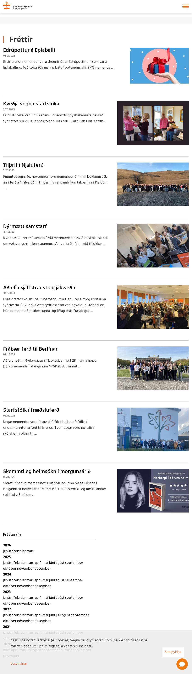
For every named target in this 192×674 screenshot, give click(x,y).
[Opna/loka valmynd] (185, 6)
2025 (7, 557)
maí (46, 563)
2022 (7, 609)
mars (30, 551)
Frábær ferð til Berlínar (30, 349)
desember (42, 569)
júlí (59, 615)
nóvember (25, 569)
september (74, 563)
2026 (7, 545)
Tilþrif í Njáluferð (23, 165)
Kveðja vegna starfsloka (31, 104)
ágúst (60, 563)
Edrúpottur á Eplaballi (29, 50)
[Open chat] (182, 664)
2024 (7, 575)
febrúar (19, 551)
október (10, 569)
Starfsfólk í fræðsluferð (31, 410)
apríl (38, 563)
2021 (7, 627)
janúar (8, 551)
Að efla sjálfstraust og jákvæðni (40, 288)
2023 (7, 592)
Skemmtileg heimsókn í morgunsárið (47, 471)
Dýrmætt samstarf (25, 226)
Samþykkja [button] (173, 652)
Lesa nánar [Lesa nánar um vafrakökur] (18, 664)
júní (52, 563)
